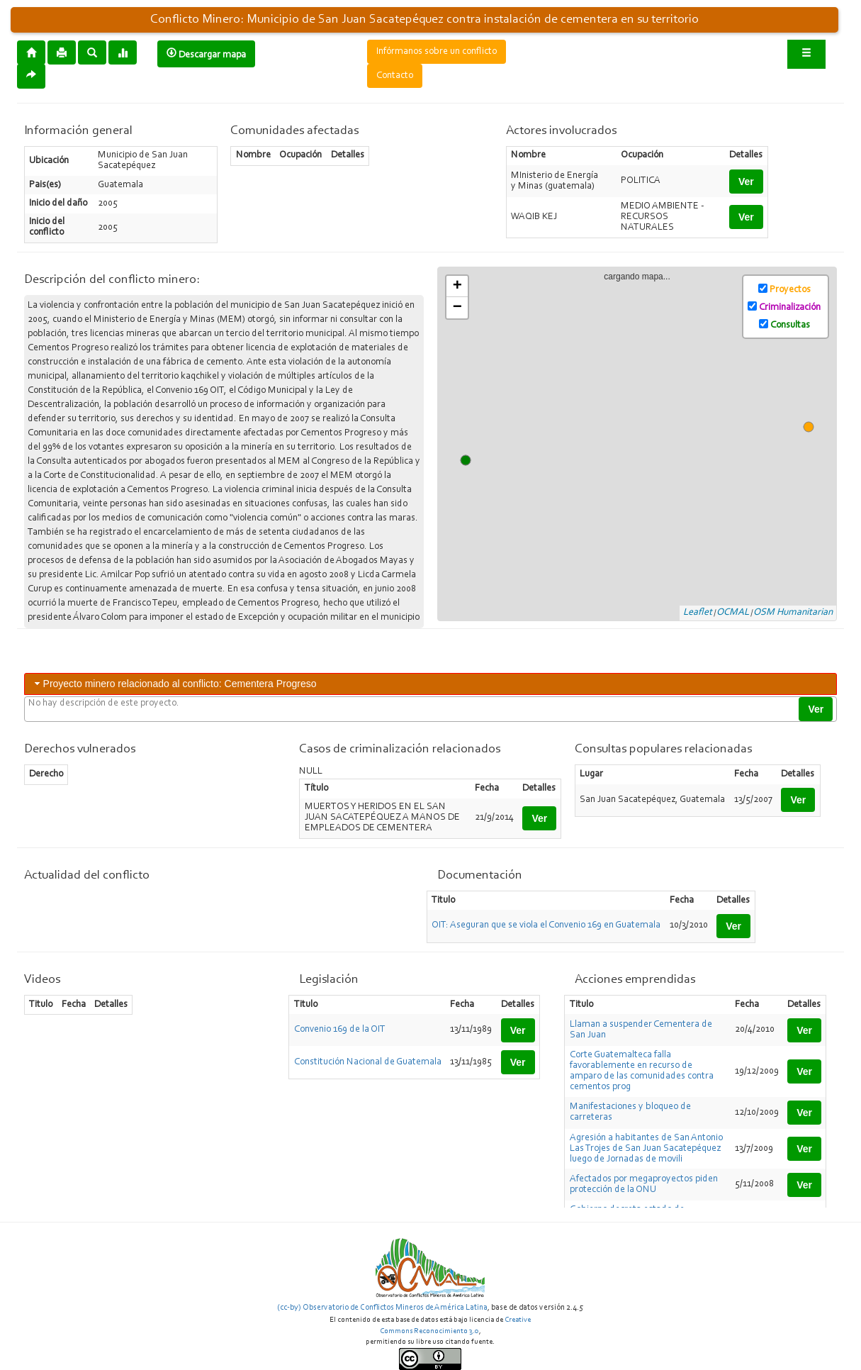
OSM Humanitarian (793, 613)
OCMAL (732, 613)
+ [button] (457, 286)
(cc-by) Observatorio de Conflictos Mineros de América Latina (382, 1307)
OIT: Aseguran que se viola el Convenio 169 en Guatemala (546, 925)
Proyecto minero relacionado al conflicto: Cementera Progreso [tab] (174, 683)
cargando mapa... (643, 445)
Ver (746, 181)
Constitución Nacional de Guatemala (367, 1062)
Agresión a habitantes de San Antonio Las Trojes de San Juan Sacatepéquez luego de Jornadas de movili (646, 1148)
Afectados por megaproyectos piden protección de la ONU (644, 1184)
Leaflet (697, 613)
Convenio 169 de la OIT (340, 1030)
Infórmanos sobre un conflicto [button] (436, 52)
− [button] (457, 307)
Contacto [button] (394, 76)
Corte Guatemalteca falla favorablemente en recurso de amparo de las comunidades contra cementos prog (642, 1071)
